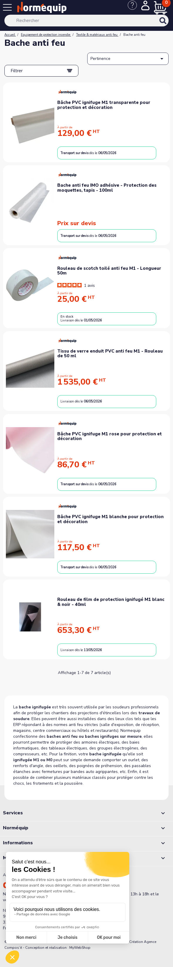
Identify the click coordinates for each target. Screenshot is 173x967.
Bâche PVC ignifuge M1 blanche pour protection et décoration (110, 519)
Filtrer (17, 71)
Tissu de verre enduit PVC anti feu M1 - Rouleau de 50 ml (110, 353)
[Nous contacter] (134, 8)
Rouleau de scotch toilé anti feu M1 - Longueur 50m (109, 270)
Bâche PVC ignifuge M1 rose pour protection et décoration (109, 436)
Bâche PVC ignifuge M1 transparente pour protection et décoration (103, 105)
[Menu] (9, 9)
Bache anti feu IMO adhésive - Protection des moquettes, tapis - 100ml (107, 187)
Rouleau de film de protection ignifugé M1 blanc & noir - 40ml (110, 602)
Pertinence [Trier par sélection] (127, 58)
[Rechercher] (86, 20)
